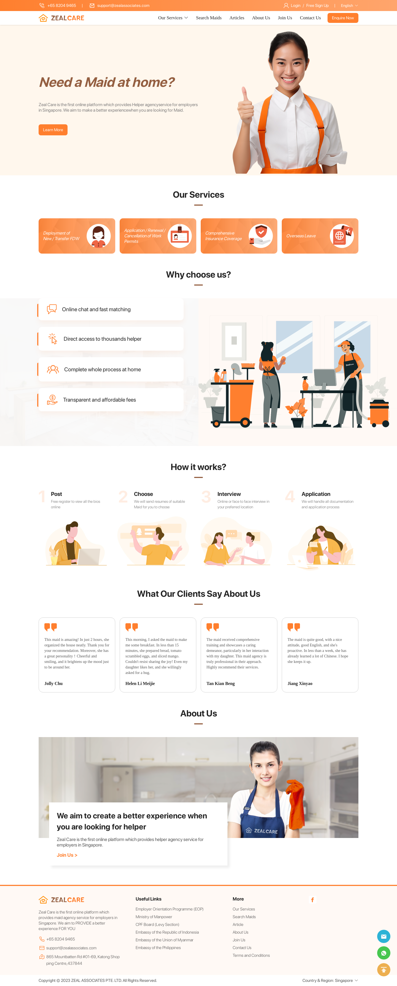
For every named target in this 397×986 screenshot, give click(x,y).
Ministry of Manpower (154, 916)
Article (238, 924)
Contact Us (310, 17)
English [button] (349, 5)
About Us (261, 17)
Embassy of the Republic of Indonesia (167, 932)
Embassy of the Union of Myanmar (165, 939)
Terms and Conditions (251, 955)
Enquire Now (343, 17)
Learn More (53, 129)
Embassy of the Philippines (158, 947)
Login (296, 5)
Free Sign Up (317, 5)
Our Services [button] (173, 17)
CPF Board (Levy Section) (157, 924)
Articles (237, 17)
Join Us (285, 17)
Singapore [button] (346, 980)
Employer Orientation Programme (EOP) (170, 909)
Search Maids (209, 17)
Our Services (244, 909)
